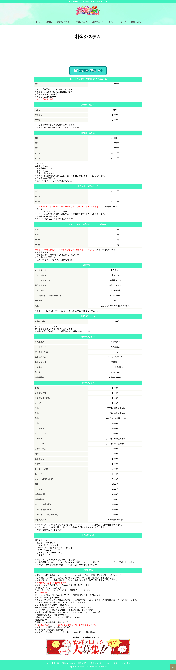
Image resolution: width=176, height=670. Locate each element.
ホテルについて (88, 536)
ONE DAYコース (88, 317)
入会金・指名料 (88, 105)
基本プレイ (88, 266)
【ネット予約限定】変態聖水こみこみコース (88, 80)
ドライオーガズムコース (88, 187)
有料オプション (88, 383)
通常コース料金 (88, 133)
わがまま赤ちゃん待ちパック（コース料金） (88, 225)
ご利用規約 (88, 571)
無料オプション (88, 337)
